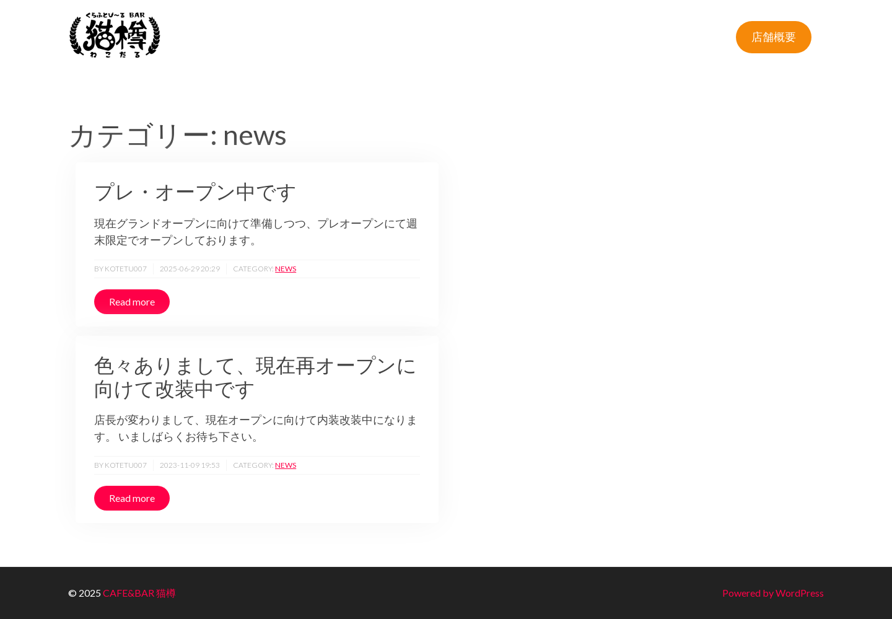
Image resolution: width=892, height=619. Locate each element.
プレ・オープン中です (195, 191)
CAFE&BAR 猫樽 (139, 593)
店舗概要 (773, 36)
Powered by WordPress (773, 593)
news (285, 268)
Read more (132, 301)
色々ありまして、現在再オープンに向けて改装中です (255, 376)
